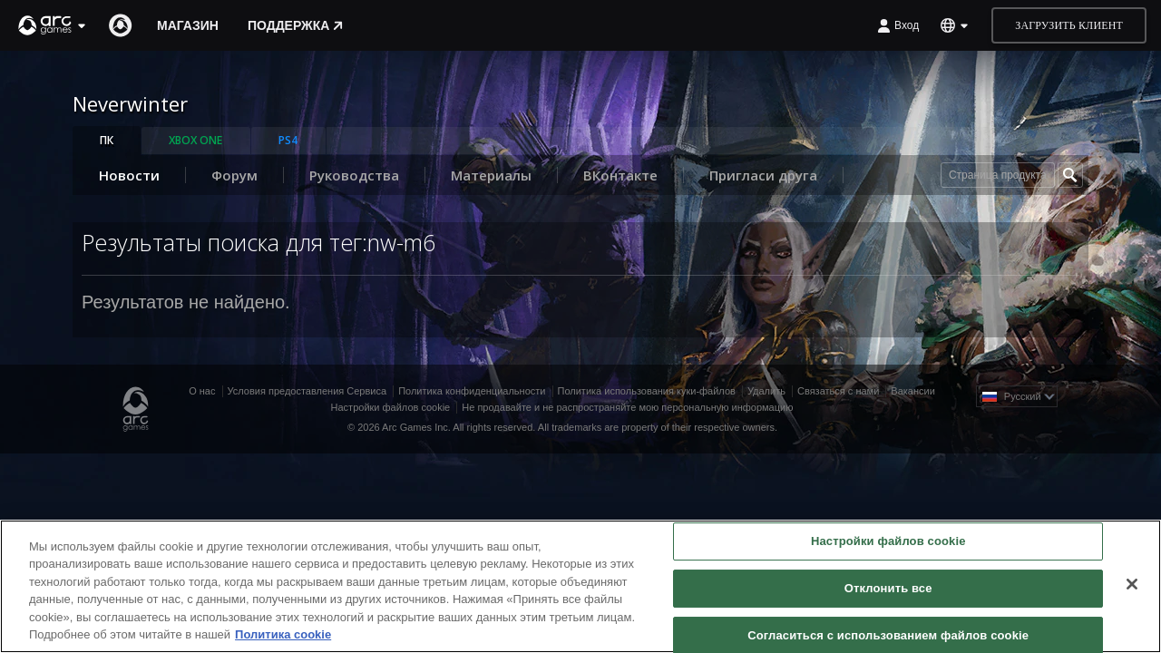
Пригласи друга (763, 175)
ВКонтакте (620, 175)
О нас (202, 390)
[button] (53, 25)
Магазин (188, 25)
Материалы (491, 175)
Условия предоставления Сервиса (307, 390)
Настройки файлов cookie (391, 407)
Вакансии (913, 390)
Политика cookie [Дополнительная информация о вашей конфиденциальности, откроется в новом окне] (283, 636)
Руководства (354, 175)
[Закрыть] (1132, 586)
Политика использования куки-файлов (647, 390)
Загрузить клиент (1069, 25)
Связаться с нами (838, 390)
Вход (898, 25)
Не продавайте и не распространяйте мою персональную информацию (627, 407)
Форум (234, 175)
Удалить (766, 390)
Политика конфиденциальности (471, 390)
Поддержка (296, 25)
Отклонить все (888, 589)
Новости (129, 175)
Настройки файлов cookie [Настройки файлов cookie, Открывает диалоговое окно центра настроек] (888, 543)
